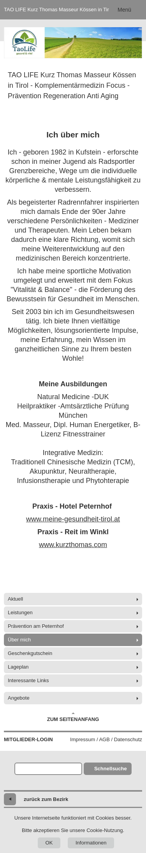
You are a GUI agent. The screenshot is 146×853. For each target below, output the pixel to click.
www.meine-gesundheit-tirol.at (73, 519)
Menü (124, 10)
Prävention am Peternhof (36, 626)
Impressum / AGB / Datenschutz (106, 739)
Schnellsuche (110, 768)
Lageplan (18, 667)
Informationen (91, 843)
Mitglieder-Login (28, 739)
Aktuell (15, 599)
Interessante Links (28, 680)
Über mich (19, 640)
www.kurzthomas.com (73, 545)
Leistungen (20, 612)
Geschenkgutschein (30, 653)
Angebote (19, 698)
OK (49, 843)
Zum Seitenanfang (73, 717)
